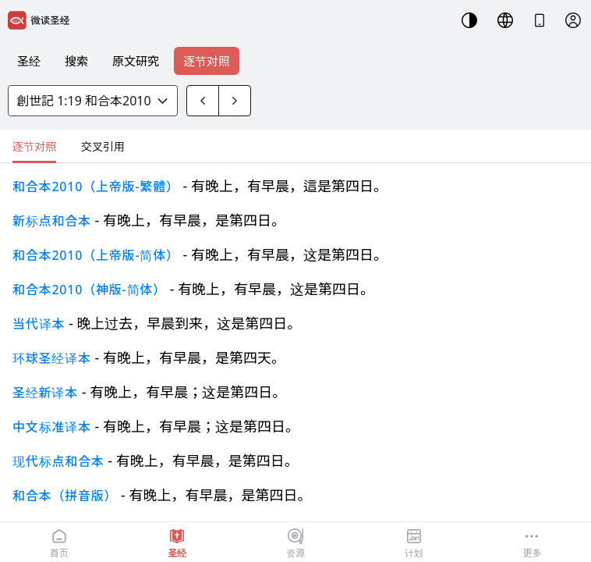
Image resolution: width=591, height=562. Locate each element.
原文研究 (135, 61)
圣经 (29, 61)
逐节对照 (206, 61)
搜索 (76, 61)
